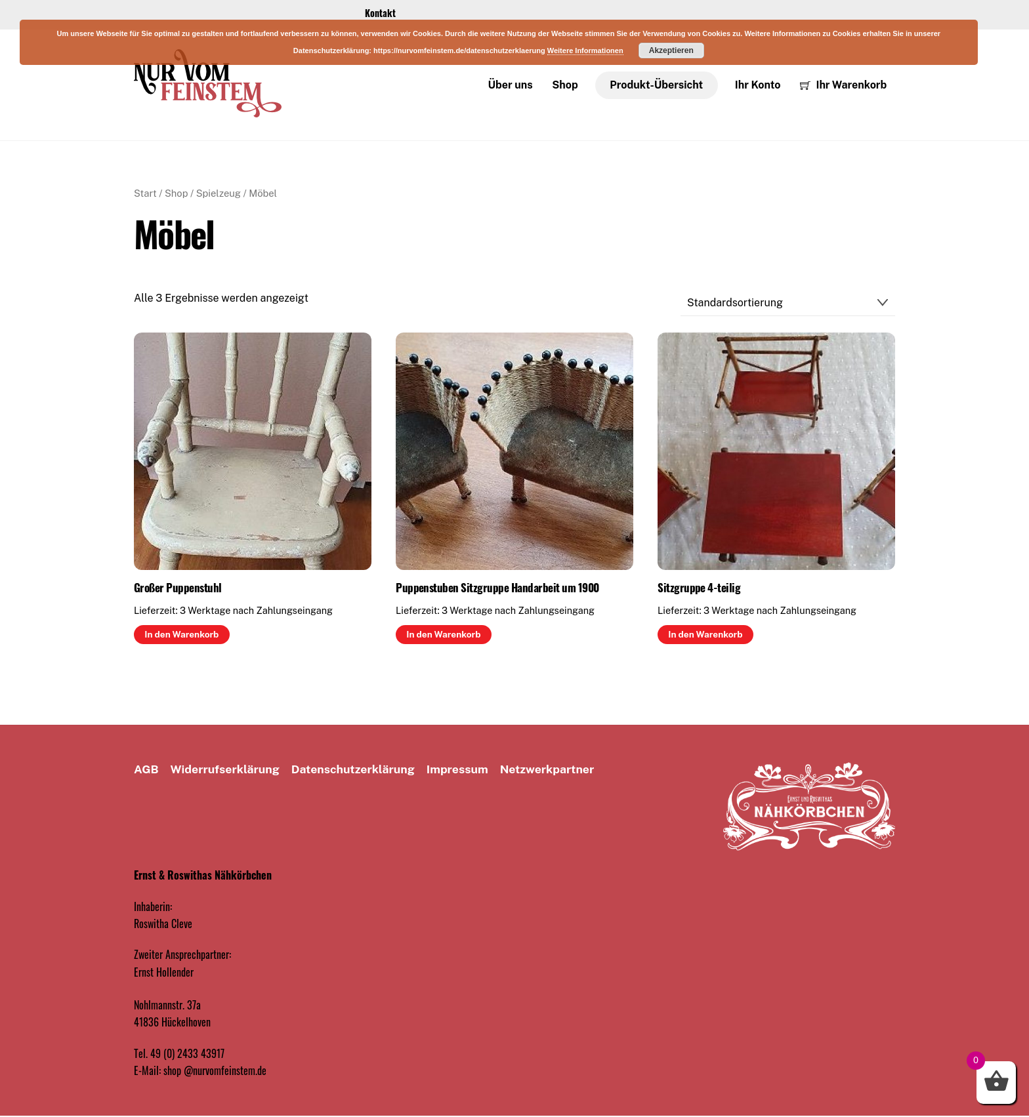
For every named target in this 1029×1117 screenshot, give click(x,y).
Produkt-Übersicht (656, 85)
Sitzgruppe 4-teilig (699, 588)
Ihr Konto (758, 85)
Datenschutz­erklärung (353, 770)
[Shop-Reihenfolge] (788, 304)
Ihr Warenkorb (843, 85)
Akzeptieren (671, 50)
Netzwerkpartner (547, 770)
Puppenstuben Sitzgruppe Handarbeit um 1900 (497, 588)
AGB (146, 770)
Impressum (457, 770)
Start (145, 193)
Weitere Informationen (585, 50)
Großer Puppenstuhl (178, 588)
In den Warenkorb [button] (181, 635)
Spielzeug (218, 193)
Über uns (510, 85)
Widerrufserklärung (225, 770)
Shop (565, 85)
